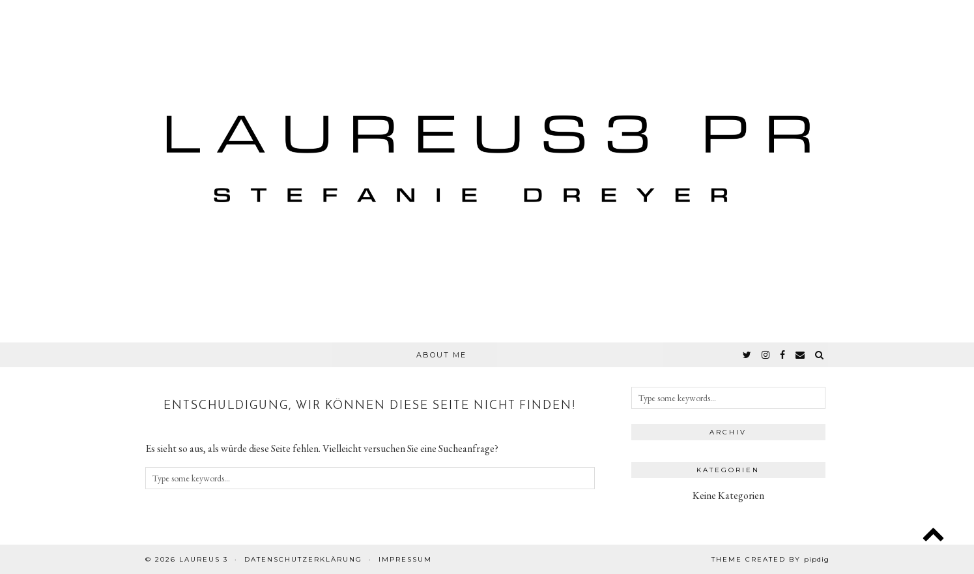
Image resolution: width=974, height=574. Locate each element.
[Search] (820, 354)
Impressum (405, 559)
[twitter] (747, 354)
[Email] (800, 354)
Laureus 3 (203, 559)
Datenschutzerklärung (303, 559)
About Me (441, 354)
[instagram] (766, 354)
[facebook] (783, 354)
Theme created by (770, 559)
